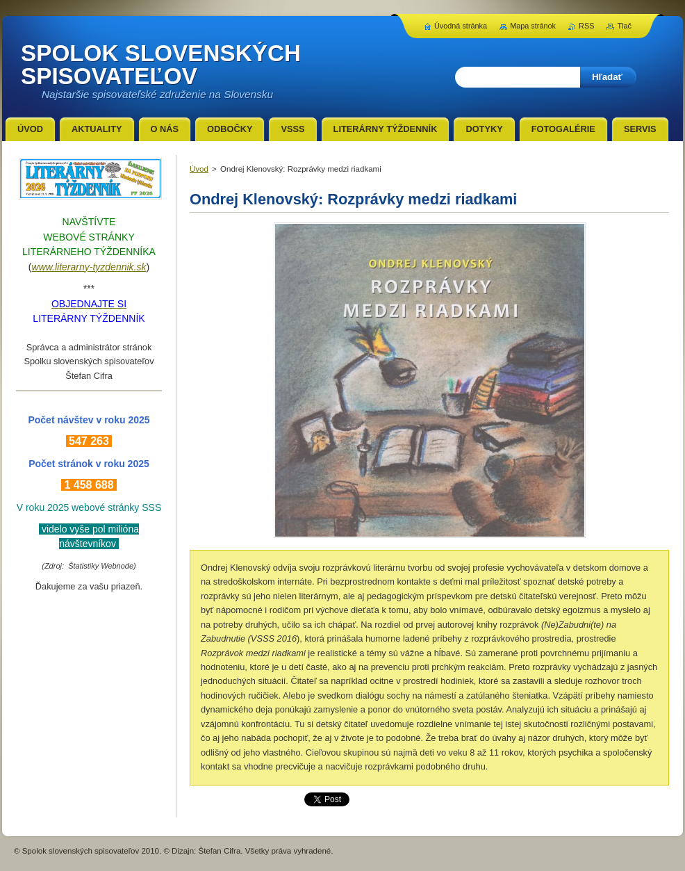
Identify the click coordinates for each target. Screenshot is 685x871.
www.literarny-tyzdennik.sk (89, 266)
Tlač (624, 26)
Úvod (199, 169)
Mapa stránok (533, 26)
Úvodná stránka (460, 26)
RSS (586, 26)
